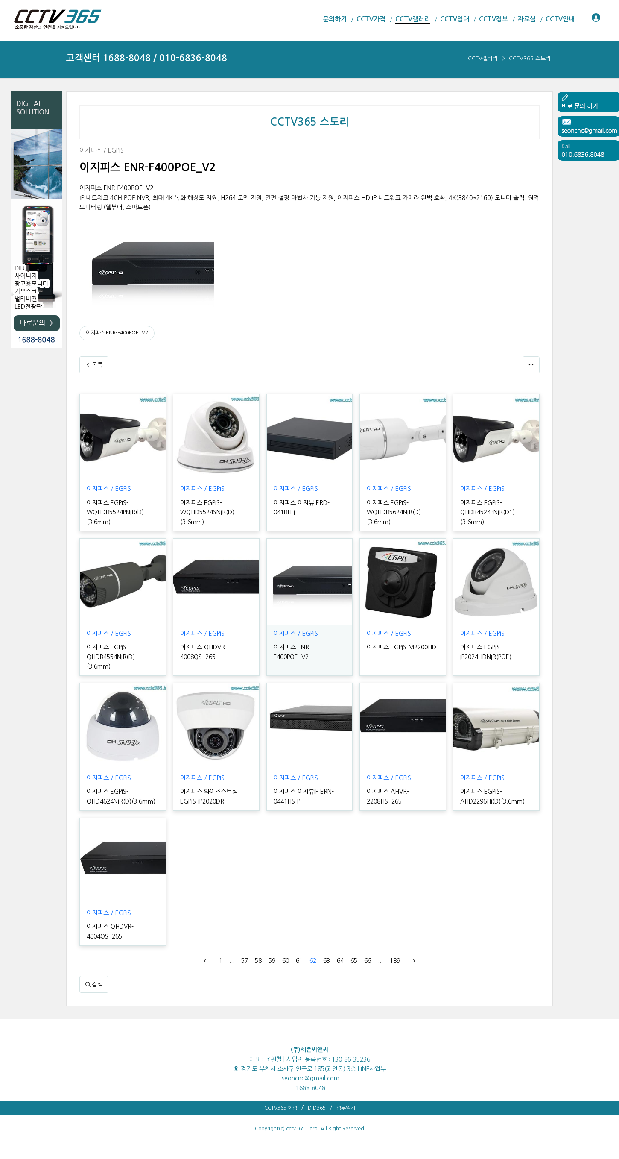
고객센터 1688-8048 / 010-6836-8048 (146, 57)
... (231, 961)
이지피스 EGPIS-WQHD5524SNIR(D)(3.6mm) (207, 512)
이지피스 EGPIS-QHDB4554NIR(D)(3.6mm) (111, 656)
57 (244, 961)
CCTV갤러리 (483, 58)
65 (353, 961)
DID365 (317, 1108)
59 (272, 961)
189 (395, 961)
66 (367, 961)
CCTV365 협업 (280, 1108)
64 (340, 961)
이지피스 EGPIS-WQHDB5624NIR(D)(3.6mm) (394, 512)
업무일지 (345, 1108)
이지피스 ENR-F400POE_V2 (117, 332)
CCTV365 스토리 (530, 58)
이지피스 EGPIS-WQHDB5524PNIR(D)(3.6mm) (115, 512)
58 (258, 961)
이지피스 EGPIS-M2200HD (401, 647)
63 (326, 961)
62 (313, 961)
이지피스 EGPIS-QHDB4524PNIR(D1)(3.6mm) (487, 512)
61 (299, 961)
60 (285, 961)
